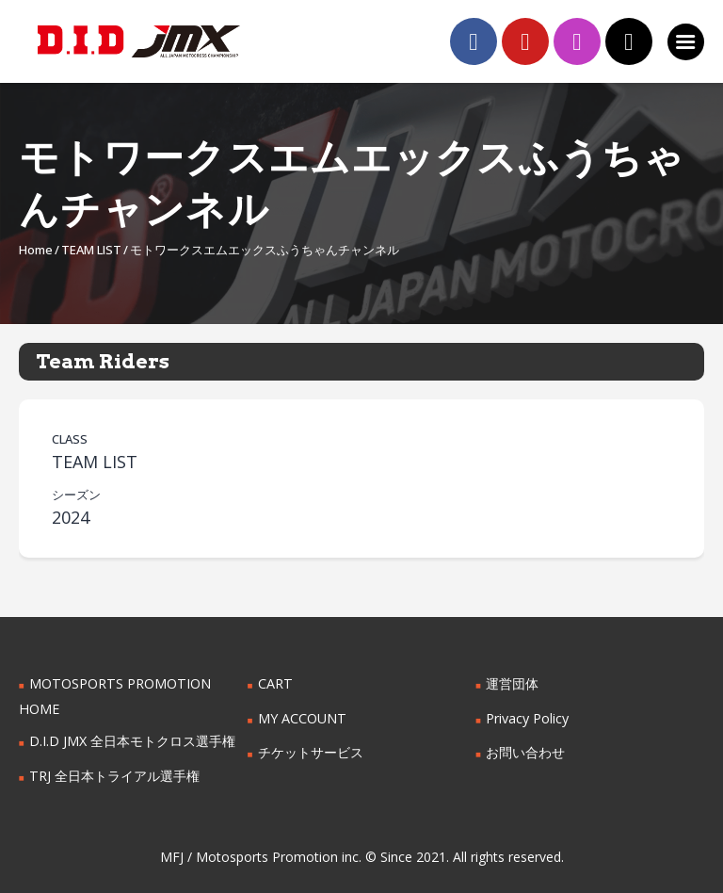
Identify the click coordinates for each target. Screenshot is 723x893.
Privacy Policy (527, 718)
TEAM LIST (91, 249)
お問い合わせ (525, 752)
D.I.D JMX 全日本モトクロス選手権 (132, 741)
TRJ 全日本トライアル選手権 (114, 776)
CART (275, 683)
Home (36, 249)
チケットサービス (310, 752)
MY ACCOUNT (301, 718)
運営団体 (512, 683)
